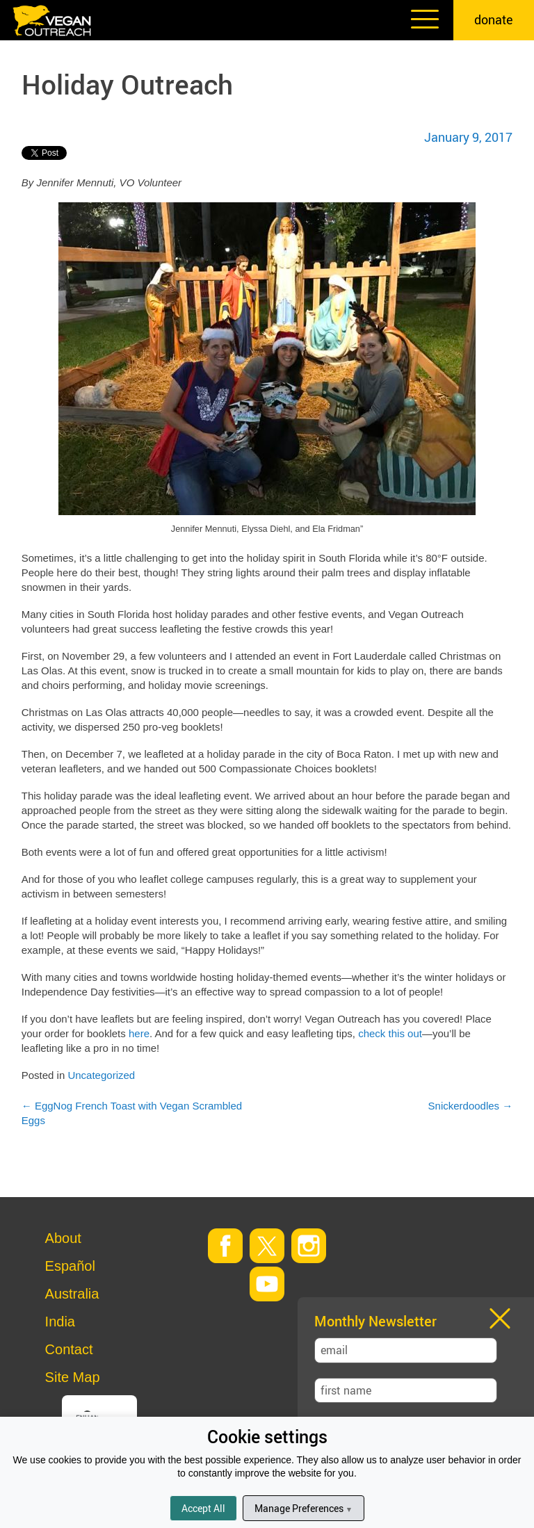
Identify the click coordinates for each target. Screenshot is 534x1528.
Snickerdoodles (470, 1106)
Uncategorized (101, 1075)
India (60, 1321)
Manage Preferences (303, 1508)
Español (70, 1266)
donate (493, 19)
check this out (390, 1033)
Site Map (72, 1377)
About (63, 1238)
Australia (72, 1293)
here (139, 1033)
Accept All (203, 1508)
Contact (69, 1349)
